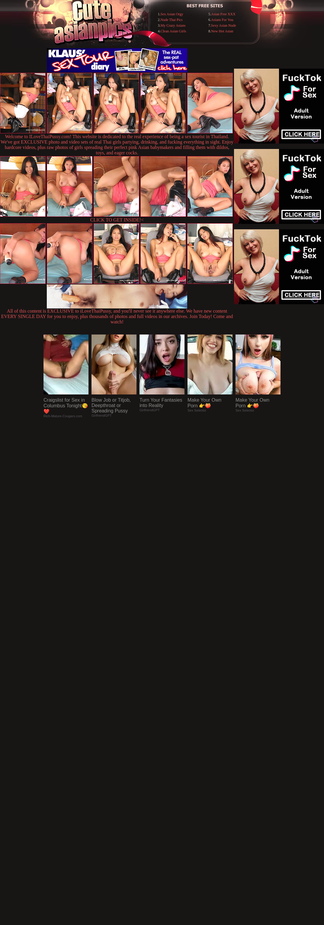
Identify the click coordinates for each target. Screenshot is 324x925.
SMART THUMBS (172, 802)
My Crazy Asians (172, 25)
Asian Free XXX (223, 14)
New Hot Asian (222, 31)
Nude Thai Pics (171, 20)
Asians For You (222, 20)
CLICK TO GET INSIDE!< (117, 219)
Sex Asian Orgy (171, 14)
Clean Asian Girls (173, 31)
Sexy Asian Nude (223, 25)
